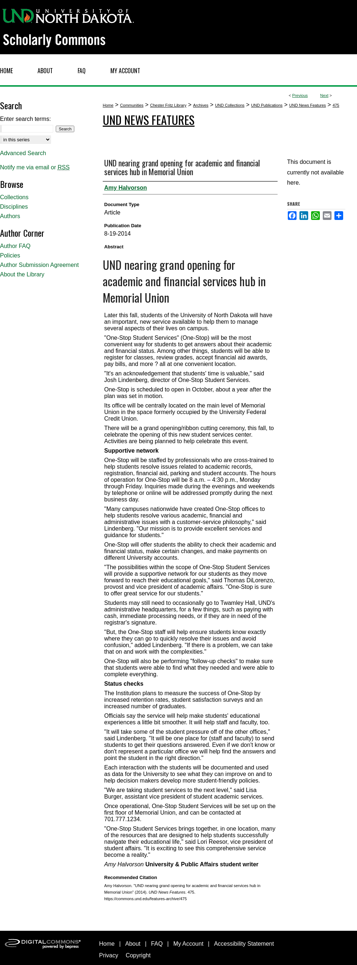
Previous (300, 95)
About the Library (22, 274)
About (133, 944)
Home (108, 105)
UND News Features (307, 105)
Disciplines (14, 207)
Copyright (138, 955)
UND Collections (229, 105)
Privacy (108, 955)
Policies (10, 255)
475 (336, 105)
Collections (14, 197)
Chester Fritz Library (168, 105)
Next (324, 95)
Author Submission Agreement (39, 265)
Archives (200, 105)
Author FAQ (15, 246)
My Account (188, 944)
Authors (10, 216)
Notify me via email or (35, 167)
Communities (132, 105)
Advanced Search (23, 153)
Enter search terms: (25, 119)
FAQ (157, 944)
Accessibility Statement (244, 944)
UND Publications (266, 105)
